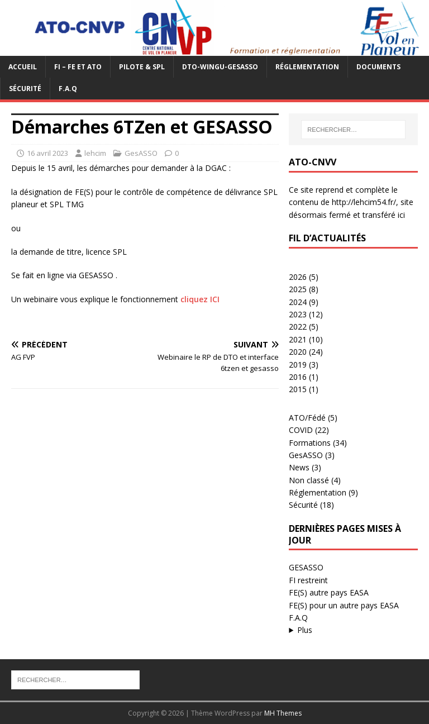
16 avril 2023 (47, 153)
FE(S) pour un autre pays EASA (344, 605)
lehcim (95, 153)
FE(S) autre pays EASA (329, 592)
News (299, 467)
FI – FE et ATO (78, 67)
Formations (310, 442)
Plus (304, 630)
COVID (301, 430)
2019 (298, 364)
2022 (298, 326)
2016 (298, 376)
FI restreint (308, 580)
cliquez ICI (200, 299)
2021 (298, 339)
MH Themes (283, 713)
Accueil (22, 67)
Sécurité (25, 88)
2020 (298, 351)
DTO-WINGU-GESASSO (220, 67)
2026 (298, 277)
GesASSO (141, 153)
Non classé (309, 480)
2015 (298, 389)
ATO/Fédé (307, 417)
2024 (298, 302)
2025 (298, 289)
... (353, 630)
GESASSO (306, 567)
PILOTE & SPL (142, 67)
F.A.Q (68, 88)
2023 (298, 314)
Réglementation (307, 67)
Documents (378, 67)
